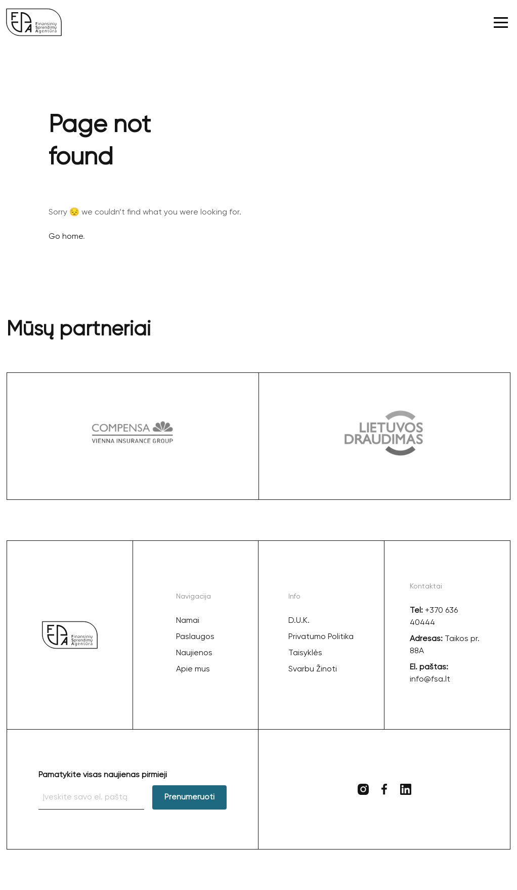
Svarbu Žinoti (312, 669)
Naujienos (194, 653)
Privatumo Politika (321, 637)
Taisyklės (305, 653)
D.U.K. (299, 621)
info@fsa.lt (430, 679)
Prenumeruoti (189, 797)
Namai (187, 621)
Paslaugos (195, 637)
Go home (66, 237)
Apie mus (193, 669)
